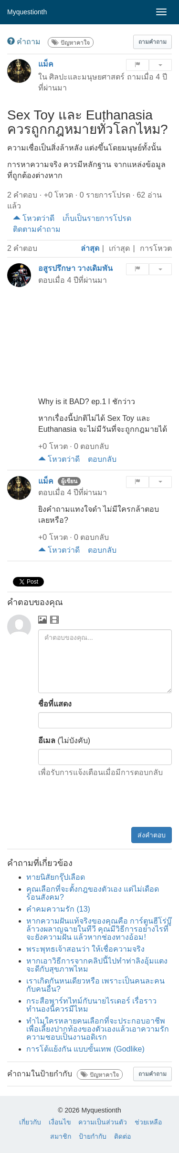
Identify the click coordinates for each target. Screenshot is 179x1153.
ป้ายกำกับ (92, 1136)
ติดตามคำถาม (37, 229)
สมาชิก (60, 1136)
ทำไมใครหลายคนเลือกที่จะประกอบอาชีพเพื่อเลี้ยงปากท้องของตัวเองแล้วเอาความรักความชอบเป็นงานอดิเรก (97, 1029)
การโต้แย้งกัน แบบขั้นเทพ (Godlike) (85, 1049)
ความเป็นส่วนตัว (102, 1122)
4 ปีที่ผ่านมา (86, 280)
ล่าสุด (90, 248)
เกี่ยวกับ (30, 1122)
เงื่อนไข (60, 1122)
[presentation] (99, 803)
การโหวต (156, 248)
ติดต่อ (122, 1136)
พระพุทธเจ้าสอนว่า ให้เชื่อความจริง (85, 949)
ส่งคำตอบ (151, 835)
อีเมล (46, 740)
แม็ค (45, 64)
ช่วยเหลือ (148, 1122)
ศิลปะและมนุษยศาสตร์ (87, 77)
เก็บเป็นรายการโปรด (97, 218)
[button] (152, 42)
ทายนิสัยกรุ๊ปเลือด (55, 877)
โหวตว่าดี (33, 218)
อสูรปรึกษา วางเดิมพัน (75, 268)
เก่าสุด (119, 248)
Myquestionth (27, 12)
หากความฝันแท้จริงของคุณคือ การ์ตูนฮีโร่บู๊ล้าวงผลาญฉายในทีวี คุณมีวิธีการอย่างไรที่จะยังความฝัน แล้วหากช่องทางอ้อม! (98, 929)
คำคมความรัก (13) (58, 909)
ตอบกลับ (102, 459)
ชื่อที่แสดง (55, 704)
